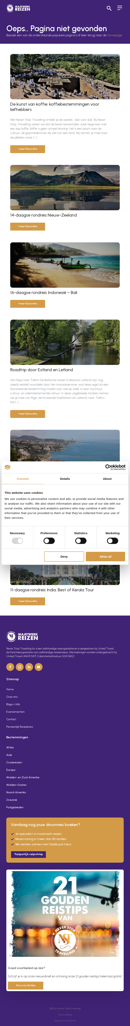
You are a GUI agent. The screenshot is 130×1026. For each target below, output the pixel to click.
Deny (64, 556)
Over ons (12, 697)
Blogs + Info (13, 704)
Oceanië (11, 800)
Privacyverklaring (65, 1014)
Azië (9, 755)
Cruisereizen (14, 762)
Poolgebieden (14, 807)
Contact (11, 719)
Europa (10, 770)
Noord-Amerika (16, 792)
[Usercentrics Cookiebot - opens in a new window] (108, 467)
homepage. (115, 35)
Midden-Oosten (16, 785)
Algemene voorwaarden (65, 1020)
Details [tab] (65, 478)
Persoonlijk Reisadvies (19, 726)
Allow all (105, 556)
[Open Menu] (120, 8)
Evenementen (15, 711)
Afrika (10, 747)
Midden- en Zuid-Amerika (22, 777)
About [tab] (107, 478)
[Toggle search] (109, 8)
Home (10, 689)
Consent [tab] (23, 478)
